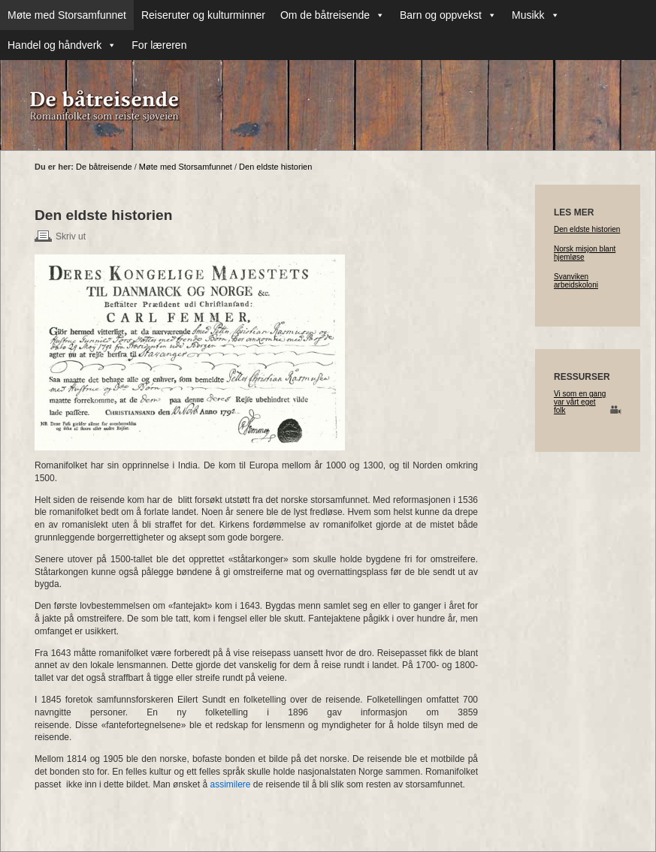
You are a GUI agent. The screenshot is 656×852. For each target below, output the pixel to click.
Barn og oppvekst (448, 15)
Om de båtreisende (332, 15)
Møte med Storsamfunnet (67, 15)
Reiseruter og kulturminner (203, 15)
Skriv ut (71, 236)
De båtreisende (104, 166)
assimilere (230, 784)
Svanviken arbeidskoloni (576, 280)
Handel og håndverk (62, 45)
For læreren (159, 45)
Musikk (536, 15)
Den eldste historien (275, 166)
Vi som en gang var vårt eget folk (580, 402)
